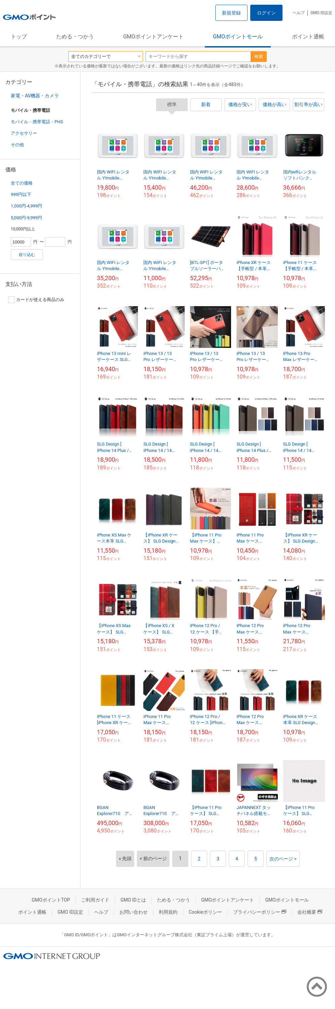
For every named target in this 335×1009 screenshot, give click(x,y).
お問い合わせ (133, 912)
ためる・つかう (75, 36)
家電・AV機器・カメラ (35, 95)
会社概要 (309, 912)
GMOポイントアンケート (153, 36)
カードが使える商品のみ (36, 299)
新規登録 (231, 12)
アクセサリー (24, 133)
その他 (17, 144)
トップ (19, 36)
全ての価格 (22, 183)
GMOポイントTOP (51, 900)
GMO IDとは (133, 900)
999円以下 (21, 194)
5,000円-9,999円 (26, 217)
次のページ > (283, 858)
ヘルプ (299, 12)
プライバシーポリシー (259, 912)
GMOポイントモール (238, 36)
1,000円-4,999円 (26, 205)
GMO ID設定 (321, 12)
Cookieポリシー (205, 912)
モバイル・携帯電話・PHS (37, 121)
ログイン (266, 12)
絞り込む (27, 254)
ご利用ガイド (95, 900)
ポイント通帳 (308, 36)
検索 (258, 56)
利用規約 (168, 912)
